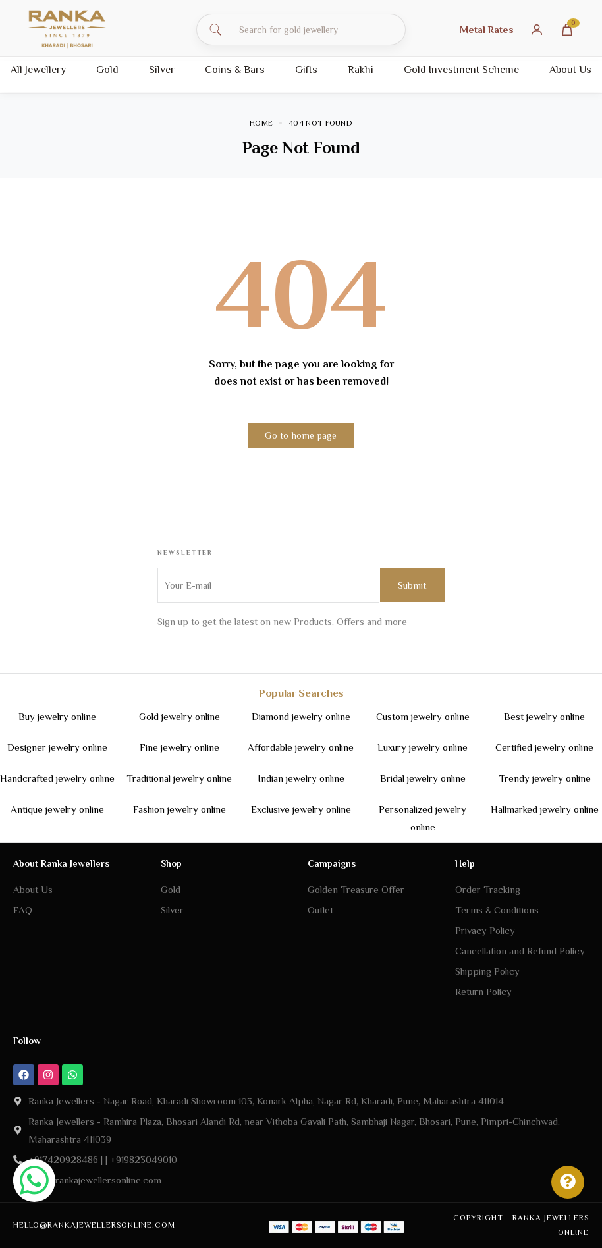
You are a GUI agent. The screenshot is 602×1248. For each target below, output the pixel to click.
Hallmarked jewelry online (545, 809)
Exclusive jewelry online (301, 809)
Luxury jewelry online (422, 747)
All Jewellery (38, 70)
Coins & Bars (235, 70)
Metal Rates (487, 29)
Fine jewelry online (179, 747)
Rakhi (360, 70)
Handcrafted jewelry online (57, 778)
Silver (162, 70)
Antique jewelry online (57, 809)
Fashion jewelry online (179, 809)
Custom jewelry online (423, 716)
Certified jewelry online (544, 747)
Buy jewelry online (57, 716)
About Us (570, 70)
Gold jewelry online (179, 716)
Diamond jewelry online (301, 716)
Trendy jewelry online (545, 778)
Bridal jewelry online (423, 778)
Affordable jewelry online (301, 747)
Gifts (306, 70)
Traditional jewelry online (179, 778)
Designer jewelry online (57, 747)
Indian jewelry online (301, 778)
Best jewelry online (544, 716)
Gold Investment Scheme (461, 70)
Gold (107, 70)
